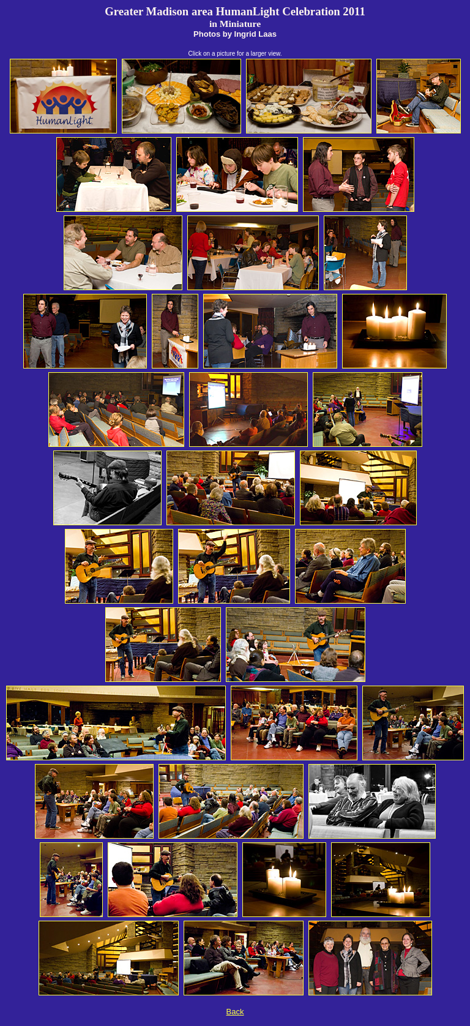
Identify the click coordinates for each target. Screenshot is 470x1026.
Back (235, 1011)
